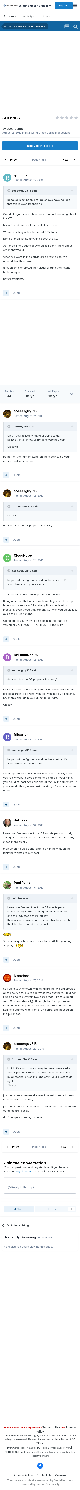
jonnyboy (21, 976)
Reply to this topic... (22, 1187)
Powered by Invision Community (40, 1484)
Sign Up (63, 5)
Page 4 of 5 (39, 159)
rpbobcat (21, 175)
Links (46, 16)
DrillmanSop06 (26, 655)
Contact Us (44, 1475)
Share (19, 1209)
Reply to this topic (40, 145)
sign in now (23, 1171)
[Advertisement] (40, 73)
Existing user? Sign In (34, 5)
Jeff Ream (22, 820)
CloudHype (23, 555)
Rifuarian (21, 735)
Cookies (60, 1475)
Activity (29, 16)
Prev (13, 159)
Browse (10, 16)
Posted (28, 179)
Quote (17, 292)
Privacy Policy (23, 1475)
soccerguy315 (25, 411)
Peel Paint (22, 883)
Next (66, 159)
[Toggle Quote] (9, 190)
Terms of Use (51, 1427)
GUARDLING (15, 128)
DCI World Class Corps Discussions (47, 132)
